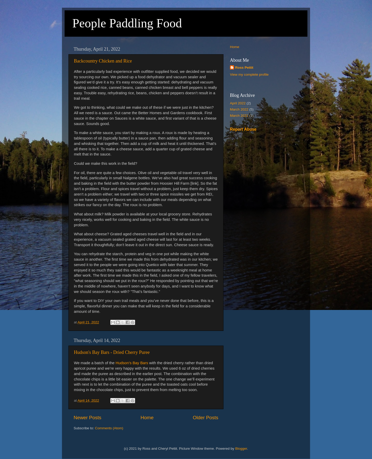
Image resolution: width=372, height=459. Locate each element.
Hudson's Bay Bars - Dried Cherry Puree (112, 352)
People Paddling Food (127, 23)
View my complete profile (249, 74)
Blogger (241, 448)
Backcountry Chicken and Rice (103, 61)
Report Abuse (243, 129)
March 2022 (239, 109)
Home (147, 417)
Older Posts (205, 417)
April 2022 (238, 103)
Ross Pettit (244, 67)
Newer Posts (87, 417)
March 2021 (239, 116)
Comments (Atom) (109, 428)
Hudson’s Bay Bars (131, 363)
